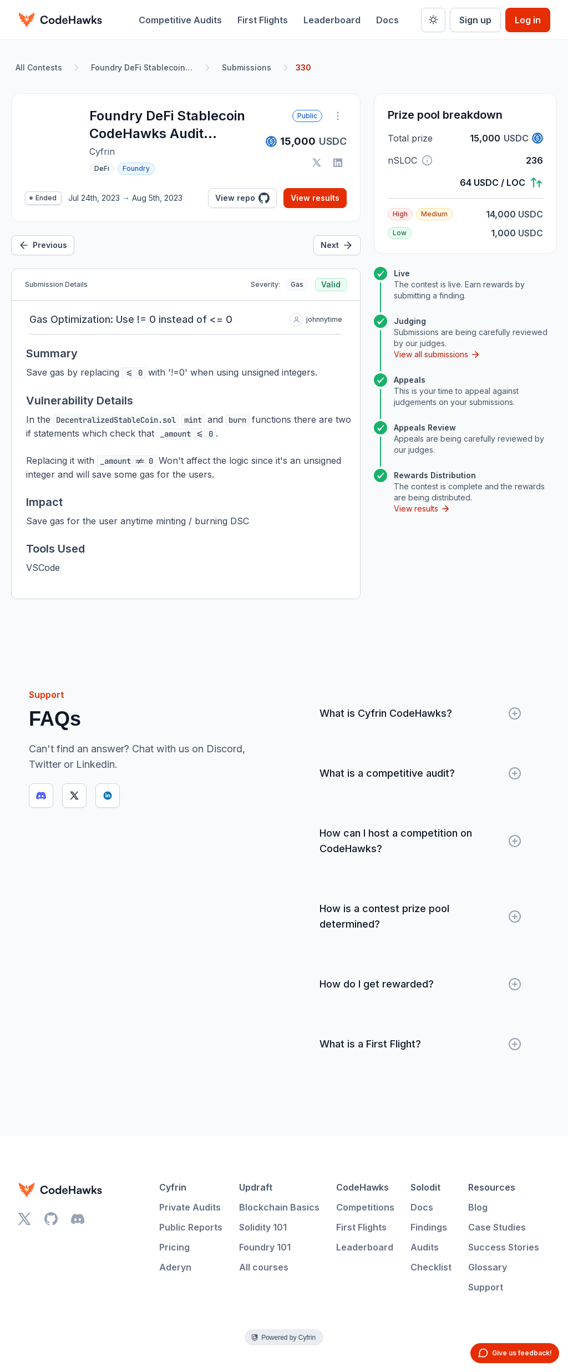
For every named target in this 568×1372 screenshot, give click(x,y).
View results (315, 197)
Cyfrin (172, 1187)
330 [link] (303, 67)
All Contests (39, 67)
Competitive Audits (180, 20)
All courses (263, 1267)
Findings (428, 1227)
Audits (424, 1247)
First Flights (262, 20)
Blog (478, 1207)
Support (485, 1287)
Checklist (431, 1267)
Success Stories (503, 1247)
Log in (528, 20)
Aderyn (175, 1267)
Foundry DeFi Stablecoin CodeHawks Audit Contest (144, 67)
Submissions (246, 67)
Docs (387, 20)
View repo (242, 198)
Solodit (425, 1187)
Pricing (174, 1247)
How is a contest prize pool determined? (420, 916)
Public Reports (190, 1227)
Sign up (475, 20)
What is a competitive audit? (420, 773)
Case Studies (497, 1227)
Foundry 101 (265, 1247)
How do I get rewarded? (420, 984)
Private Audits (190, 1207)
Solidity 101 (263, 1227)
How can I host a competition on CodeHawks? (420, 840)
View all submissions (437, 355)
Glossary (487, 1267)
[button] (427, 160)
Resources (491, 1187)
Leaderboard (332, 20)
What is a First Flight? (420, 1044)
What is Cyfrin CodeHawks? (420, 713)
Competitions (365, 1207)
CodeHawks (362, 1187)
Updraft (255, 1187)
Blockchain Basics (279, 1207)
